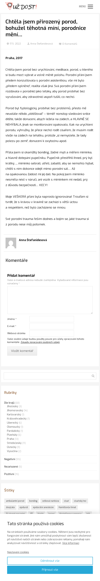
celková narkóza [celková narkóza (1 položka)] (50, 501)
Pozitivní (9, 474)
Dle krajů (9, 403)
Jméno (12, 319)
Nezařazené (11, 466)
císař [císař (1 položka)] (66, 501)
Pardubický (13, 431)
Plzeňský (12, 435)
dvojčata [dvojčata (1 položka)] (10, 507)
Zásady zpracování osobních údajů (40, 342)
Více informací (70, 543)
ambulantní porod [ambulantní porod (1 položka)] (15, 501)
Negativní (9, 459)
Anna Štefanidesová (40, 43)
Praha (10, 439)
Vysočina (12, 451)
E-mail (11, 326)
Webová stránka (16, 333)
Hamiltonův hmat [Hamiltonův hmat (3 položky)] (67, 507)
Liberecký (12, 422)
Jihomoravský (15, 410)
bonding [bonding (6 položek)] (33, 501)
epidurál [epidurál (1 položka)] (24, 507)
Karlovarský (14, 414)
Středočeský (14, 443)
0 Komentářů (68, 43)
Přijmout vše (50, 570)
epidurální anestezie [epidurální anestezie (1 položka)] (43, 507)
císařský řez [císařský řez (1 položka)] (80, 501)
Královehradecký (17, 418)
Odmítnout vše (50, 561)
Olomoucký (13, 427)
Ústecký (11, 447)
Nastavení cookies (18, 552)
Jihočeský (12, 406)
